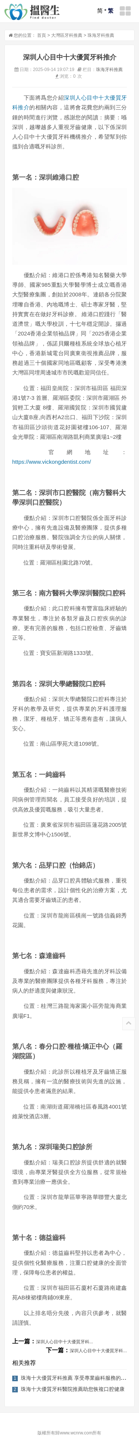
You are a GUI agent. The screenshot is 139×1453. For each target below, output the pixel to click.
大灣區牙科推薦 (66, 35)
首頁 (41, 35)
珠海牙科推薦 (100, 35)
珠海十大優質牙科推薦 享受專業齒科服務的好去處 (78, 1378)
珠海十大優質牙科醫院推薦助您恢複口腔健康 (73, 1389)
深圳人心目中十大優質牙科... (64, 1341)
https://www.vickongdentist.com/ (51, 462)
